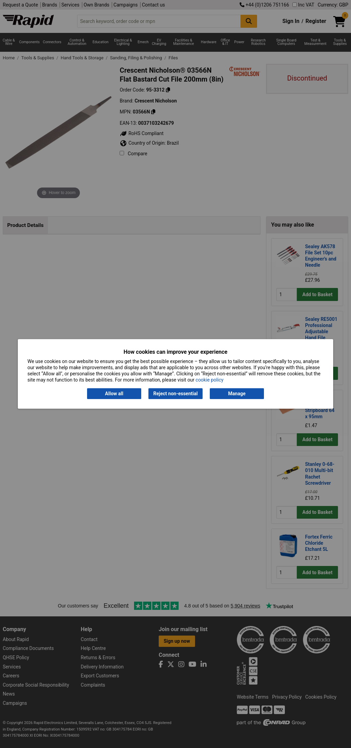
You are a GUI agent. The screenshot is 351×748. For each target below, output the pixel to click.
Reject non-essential (175, 393)
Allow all (114, 393)
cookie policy (209, 380)
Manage (237, 393)
